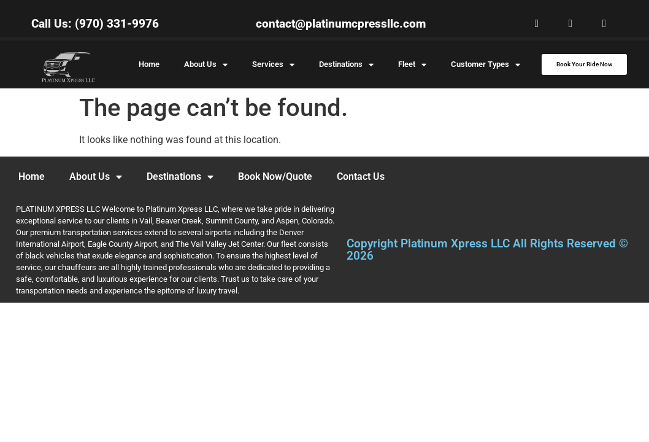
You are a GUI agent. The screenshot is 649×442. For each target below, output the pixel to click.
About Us (206, 65)
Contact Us (361, 176)
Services (273, 65)
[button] (536, 23)
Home (149, 64)
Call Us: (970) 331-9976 (95, 24)
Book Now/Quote (275, 176)
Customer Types (485, 65)
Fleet (412, 65)
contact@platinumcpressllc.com (341, 24)
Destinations (346, 65)
